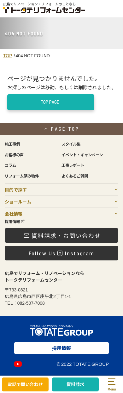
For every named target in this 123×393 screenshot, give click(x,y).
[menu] (112, 384)
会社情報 (13, 213)
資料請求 (75, 384)
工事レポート (73, 165)
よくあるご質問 (75, 176)
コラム (10, 165)
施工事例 (12, 144)
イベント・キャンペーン (82, 155)
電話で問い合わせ (25, 384)
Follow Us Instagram (61, 253)
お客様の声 (14, 155)
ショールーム (18, 201)
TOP (7, 55)
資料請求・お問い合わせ (62, 235)
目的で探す (16, 189)
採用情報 (15, 221)
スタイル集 (71, 144)
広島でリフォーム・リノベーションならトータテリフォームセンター (44, 276)
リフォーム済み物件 (22, 176)
